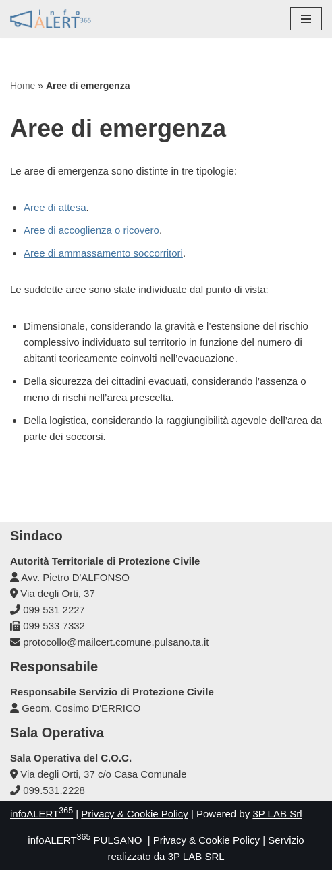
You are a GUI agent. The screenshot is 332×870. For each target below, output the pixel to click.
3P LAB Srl (277, 813)
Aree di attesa (55, 207)
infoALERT (41, 813)
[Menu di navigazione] (306, 18)
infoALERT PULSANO (85, 840)
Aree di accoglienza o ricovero (91, 230)
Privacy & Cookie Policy (134, 813)
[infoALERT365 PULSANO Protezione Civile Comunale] (50, 18)
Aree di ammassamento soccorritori (103, 253)
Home (22, 85)
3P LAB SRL (196, 856)
